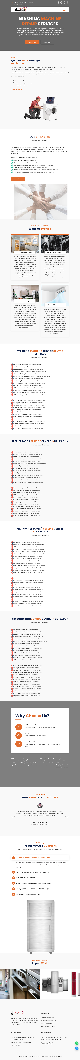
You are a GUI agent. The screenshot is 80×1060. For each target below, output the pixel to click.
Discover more (16, 90)
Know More (32, 42)
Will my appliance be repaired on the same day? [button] (30, 888)
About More (47, 42)
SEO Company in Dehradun (55, 1056)
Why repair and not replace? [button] (23, 877)
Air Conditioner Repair (55, 305)
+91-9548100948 (17, 4)
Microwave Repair (25, 301)
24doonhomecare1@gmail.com (22, 2)
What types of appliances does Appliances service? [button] (31, 857)
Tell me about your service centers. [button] (26, 894)
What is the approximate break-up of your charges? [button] (32, 883)
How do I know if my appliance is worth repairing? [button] (31, 872)
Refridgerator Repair (25, 252)
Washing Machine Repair (55, 252)
